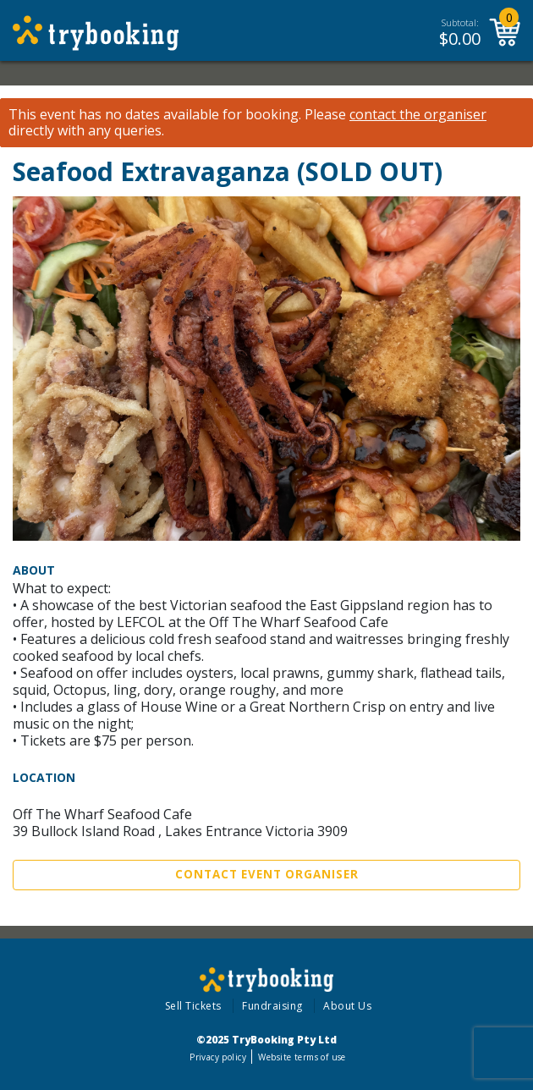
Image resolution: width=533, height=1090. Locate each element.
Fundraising (272, 1006)
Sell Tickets (193, 1006)
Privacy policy (218, 1057)
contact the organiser (417, 115)
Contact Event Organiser (267, 874)
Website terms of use (301, 1057)
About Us (347, 1006)
